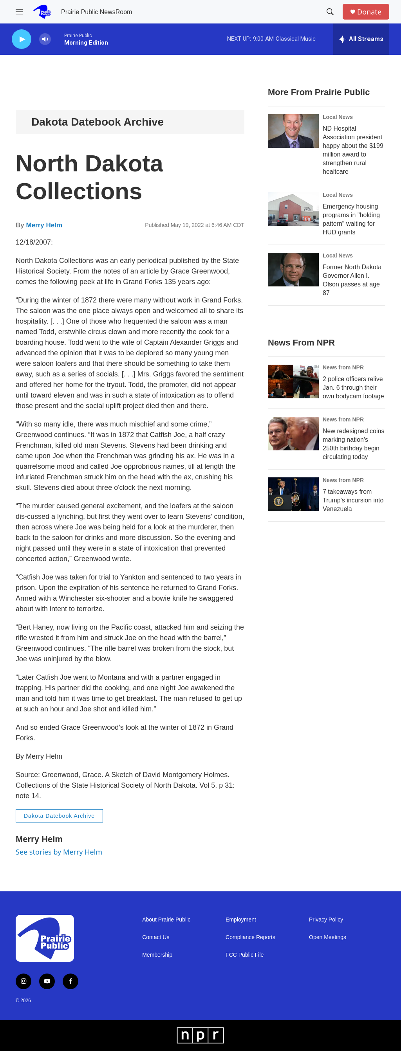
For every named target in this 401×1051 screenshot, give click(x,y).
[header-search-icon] (330, 11)
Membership (157, 955)
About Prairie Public (166, 920)
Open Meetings (327, 937)
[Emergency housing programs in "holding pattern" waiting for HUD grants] (293, 209)
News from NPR (343, 367)
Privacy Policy (326, 920)
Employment (241, 920)
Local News (338, 117)
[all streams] (361, 39)
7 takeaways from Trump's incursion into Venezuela (353, 500)
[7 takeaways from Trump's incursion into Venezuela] (293, 494)
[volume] (45, 39)
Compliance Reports (250, 937)
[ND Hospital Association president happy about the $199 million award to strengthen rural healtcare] (293, 131)
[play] (21, 39)
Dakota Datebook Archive (97, 122)
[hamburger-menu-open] (19, 12)
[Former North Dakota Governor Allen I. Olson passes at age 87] (293, 269)
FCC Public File (245, 955)
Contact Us (155, 937)
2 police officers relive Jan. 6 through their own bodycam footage (353, 388)
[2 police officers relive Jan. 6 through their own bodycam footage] (293, 381)
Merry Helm (44, 225)
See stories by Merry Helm (59, 852)
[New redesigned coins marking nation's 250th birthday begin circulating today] (293, 433)
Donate (369, 12)
